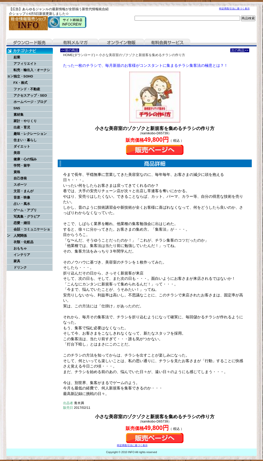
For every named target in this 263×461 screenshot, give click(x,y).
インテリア (22, 255)
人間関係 (20, 236)
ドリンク (20, 267)
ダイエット (22, 146)
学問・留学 (22, 165)
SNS (17, 108)
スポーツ (20, 185)
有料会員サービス (167, 42)
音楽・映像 (22, 197)
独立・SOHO (23, 76)
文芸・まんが (23, 191)
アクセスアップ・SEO (30, 95)
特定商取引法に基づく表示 (234, 8)
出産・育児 (22, 127)
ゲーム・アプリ (25, 210)
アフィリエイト (25, 63)
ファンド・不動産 (27, 89)
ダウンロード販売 (29, 42)
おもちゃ (20, 248)
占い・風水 (22, 204)
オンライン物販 (121, 42)
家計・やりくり (25, 121)
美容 (17, 153)
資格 (17, 172)
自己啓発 (20, 178)
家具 (17, 261)
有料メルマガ (75, 42)
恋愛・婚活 (22, 223)
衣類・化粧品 (23, 242)
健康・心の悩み (25, 159)
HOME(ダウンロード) (79, 55)
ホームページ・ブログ (30, 102)
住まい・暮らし (25, 140)
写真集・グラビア (27, 216)
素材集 (18, 114)
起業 (17, 57)
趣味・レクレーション (30, 134)
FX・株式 (21, 83)
